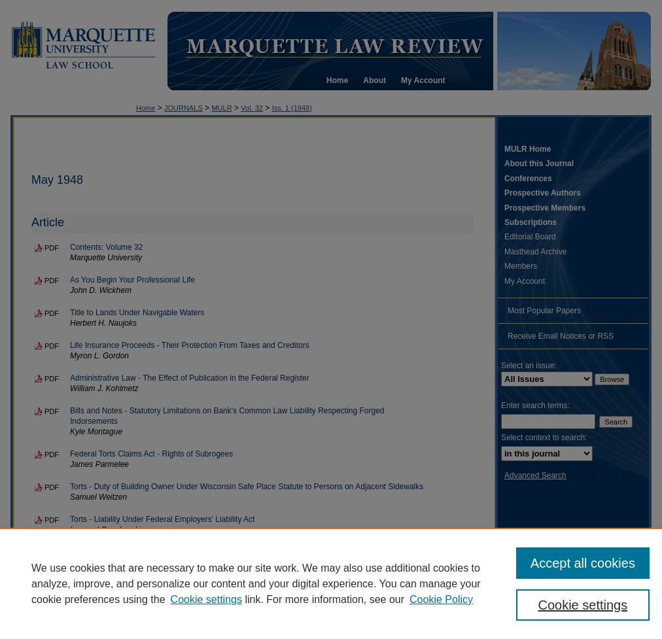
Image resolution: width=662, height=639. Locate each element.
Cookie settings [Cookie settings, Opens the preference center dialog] (582, 605)
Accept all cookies (583, 563)
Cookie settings (206, 599)
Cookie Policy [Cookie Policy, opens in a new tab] (441, 599)
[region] (331, 583)
